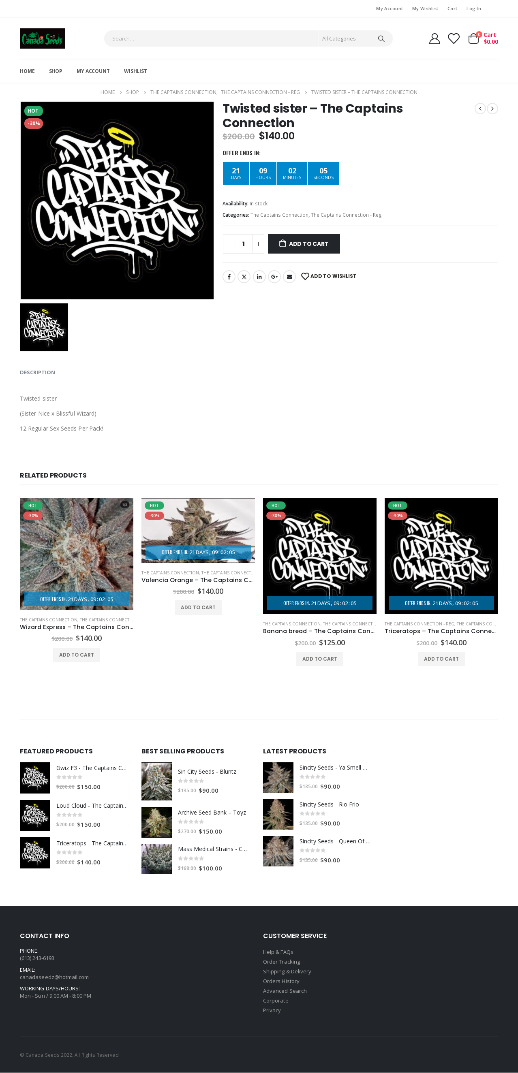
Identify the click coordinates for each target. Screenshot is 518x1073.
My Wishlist (425, 8)
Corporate (276, 1000)
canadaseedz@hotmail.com (54, 977)
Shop (56, 71)
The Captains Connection (279, 214)
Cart (452, 8)
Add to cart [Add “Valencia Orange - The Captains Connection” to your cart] (198, 607)
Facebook (229, 276)
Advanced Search (285, 990)
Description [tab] (37, 372)
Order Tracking (281, 961)
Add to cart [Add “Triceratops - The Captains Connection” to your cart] (441, 658)
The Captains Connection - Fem (114, 620)
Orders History (281, 981)
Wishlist (135, 71)
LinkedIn (259, 276)
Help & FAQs (278, 952)
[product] (76, 554)
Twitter (244, 276)
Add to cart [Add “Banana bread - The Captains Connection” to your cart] (319, 658)
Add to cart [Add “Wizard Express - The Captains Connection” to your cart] (76, 654)
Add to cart (309, 244)
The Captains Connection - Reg (346, 214)
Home (27, 71)
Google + (274, 276)
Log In (474, 8)
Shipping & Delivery (287, 971)
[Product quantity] (244, 244)
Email (289, 276)
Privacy (272, 1010)
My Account (389, 8)
